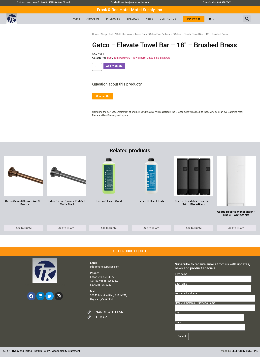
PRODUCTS (113, 18)
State (210, 325)
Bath (111, 34)
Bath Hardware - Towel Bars (131, 34)
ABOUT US (93, 18)
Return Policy (42, 351)
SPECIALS (133, 18)
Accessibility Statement (66, 351)
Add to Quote (114, 66)
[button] (247, 18)
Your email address (215, 296)
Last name (213, 286)
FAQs (5, 351)
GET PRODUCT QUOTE (130, 251)
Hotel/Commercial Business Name (215, 305)
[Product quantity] (97, 67)
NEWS (149, 18)
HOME (76, 18)
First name (213, 276)
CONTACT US (168, 18)
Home (95, 34)
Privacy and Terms (21, 351)
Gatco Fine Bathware (160, 34)
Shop (104, 34)
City (209, 315)
